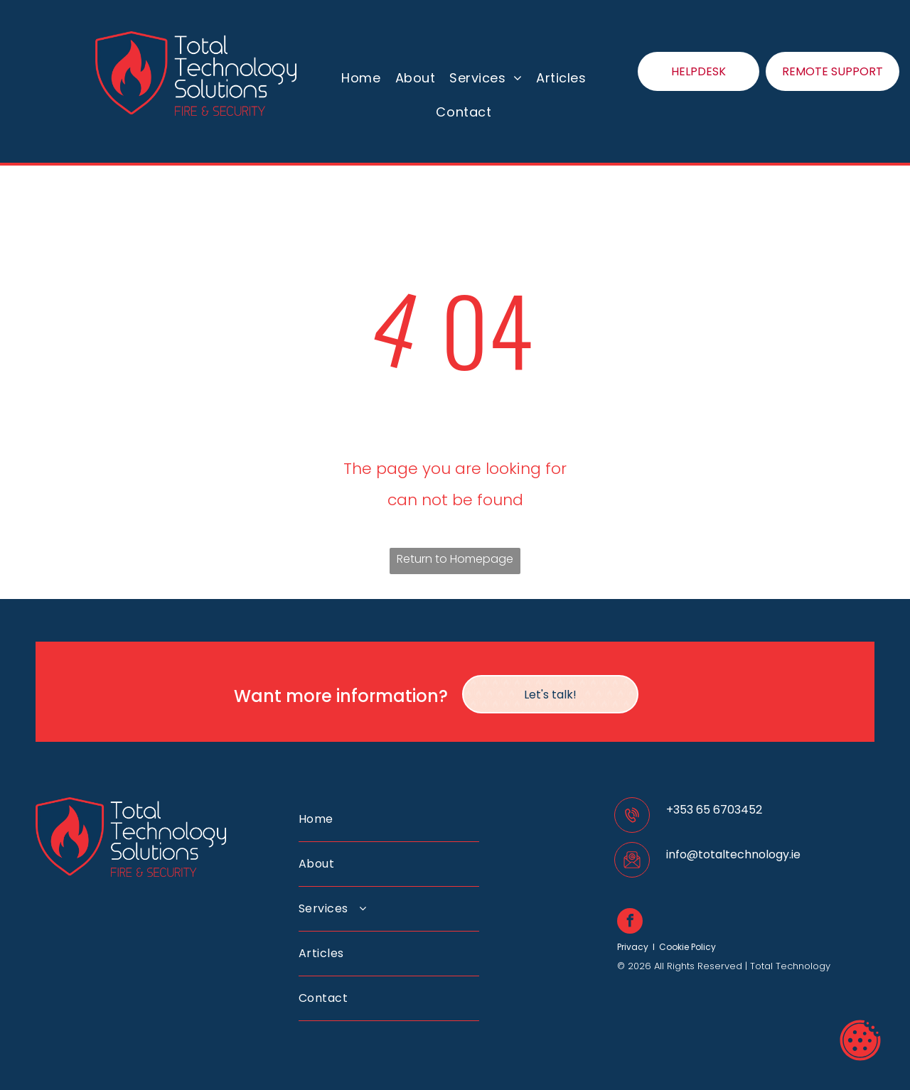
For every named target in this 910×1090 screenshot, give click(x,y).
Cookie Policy (687, 947)
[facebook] (630, 922)
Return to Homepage (455, 559)
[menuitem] (360, 78)
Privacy (632, 947)
